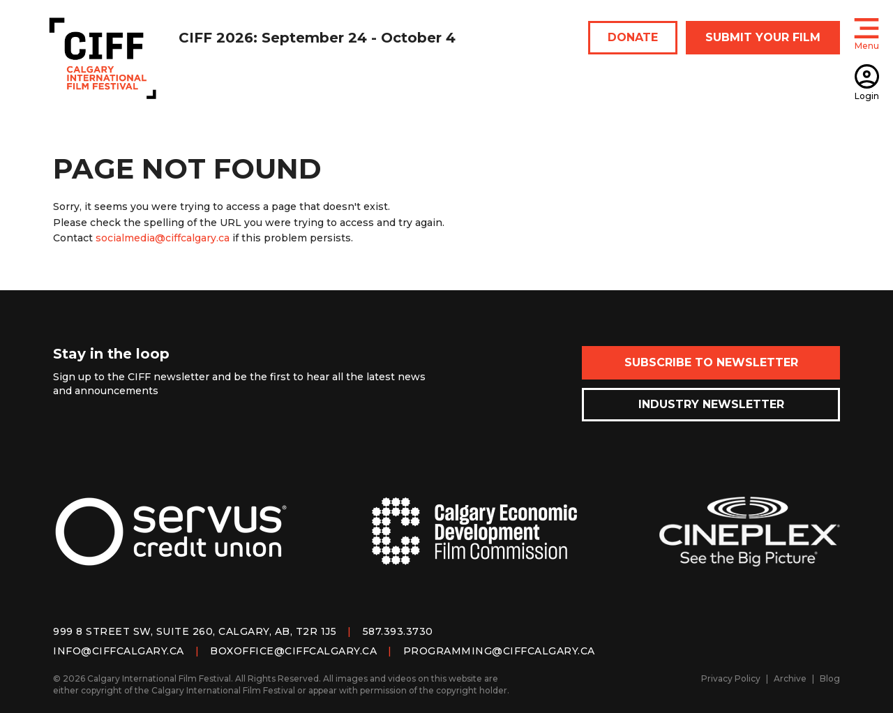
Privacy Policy (730, 678)
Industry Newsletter (711, 404)
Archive (790, 678)
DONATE (633, 37)
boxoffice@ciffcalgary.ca (293, 651)
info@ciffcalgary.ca (118, 651)
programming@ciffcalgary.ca (499, 651)
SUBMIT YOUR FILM (762, 37)
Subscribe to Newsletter (711, 362)
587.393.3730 (398, 631)
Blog (830, 678)
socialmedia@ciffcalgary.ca (163, 238)
